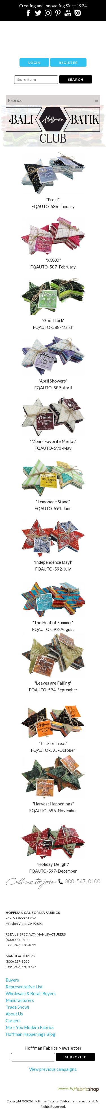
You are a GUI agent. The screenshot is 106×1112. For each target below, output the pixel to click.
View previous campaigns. (53, 1069)
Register (68, 62)
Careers (13, 1020)
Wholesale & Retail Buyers (31, 993)
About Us (14, 1013)
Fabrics (15, 100)
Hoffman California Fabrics (53, 35)
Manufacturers (20, 1000)
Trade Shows (18, 1007)
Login (34, 62)
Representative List (24, 986)
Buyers (12, 979)
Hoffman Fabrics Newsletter (53, 1047)
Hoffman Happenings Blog (30, 1034)
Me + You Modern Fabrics (30, 1027)
